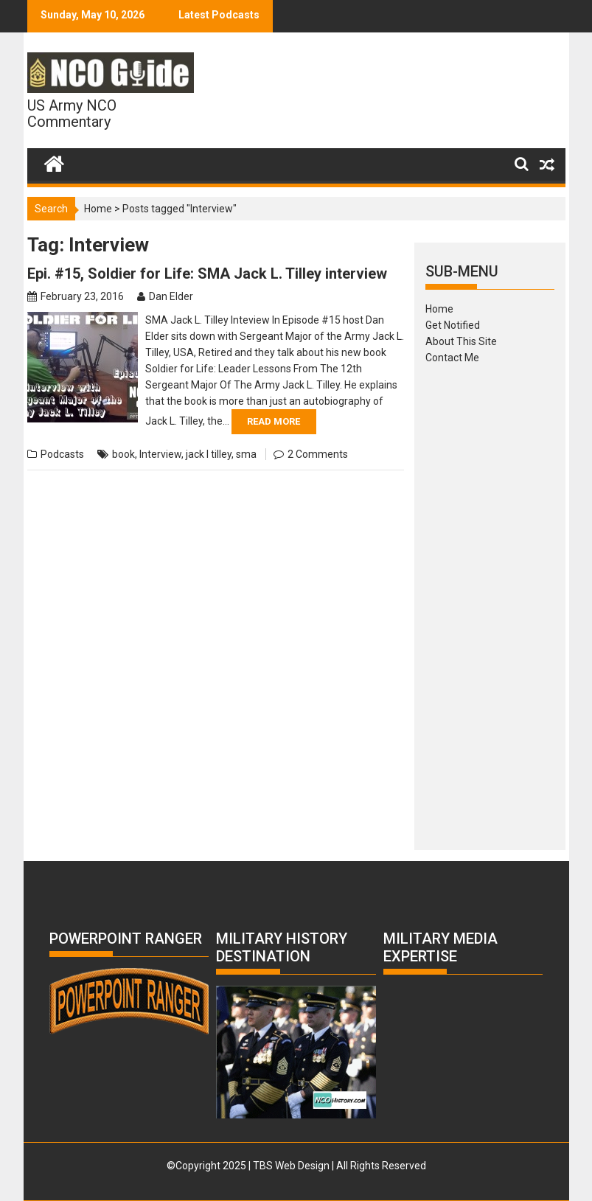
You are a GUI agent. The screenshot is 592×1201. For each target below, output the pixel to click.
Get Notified (452, 325)
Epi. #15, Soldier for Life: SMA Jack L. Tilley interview (207, 273)
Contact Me (452, 357)
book (123, 454)
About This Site (461, 341)
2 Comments (318, 454)
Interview (160, 454)
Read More (273, 421)
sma (246, 454)
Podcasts (62, 454)
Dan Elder (171, 296)
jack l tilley (208, 454)
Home (98, 209)
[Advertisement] (489, 602)
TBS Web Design (291, 1166)
